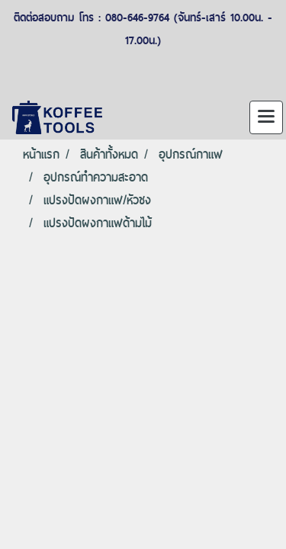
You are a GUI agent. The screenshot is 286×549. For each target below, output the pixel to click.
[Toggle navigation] (266, 117)
